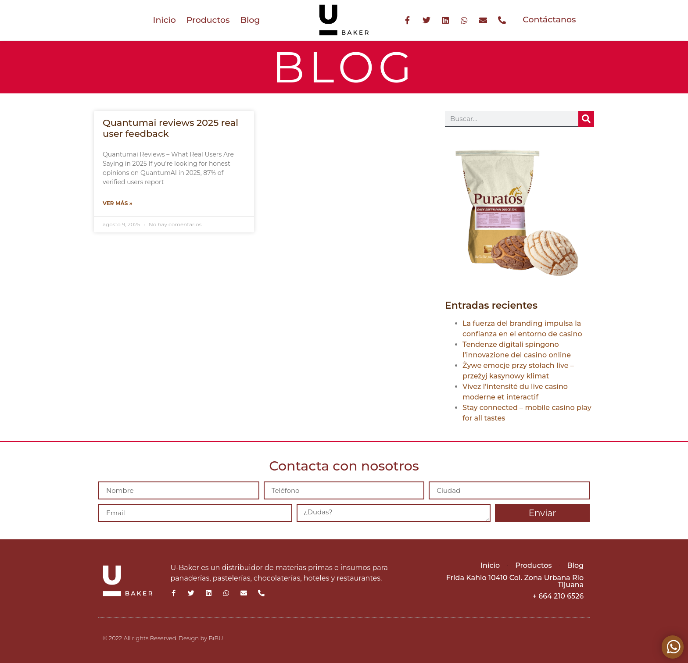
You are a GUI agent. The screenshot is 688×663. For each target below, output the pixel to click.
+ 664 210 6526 (558, 596)
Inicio (164, 20)
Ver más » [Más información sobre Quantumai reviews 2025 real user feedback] (118, 203)
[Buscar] (586, 119)
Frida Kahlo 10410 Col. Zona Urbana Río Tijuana (515, 581)
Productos (208, 20)
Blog (250, 20)
